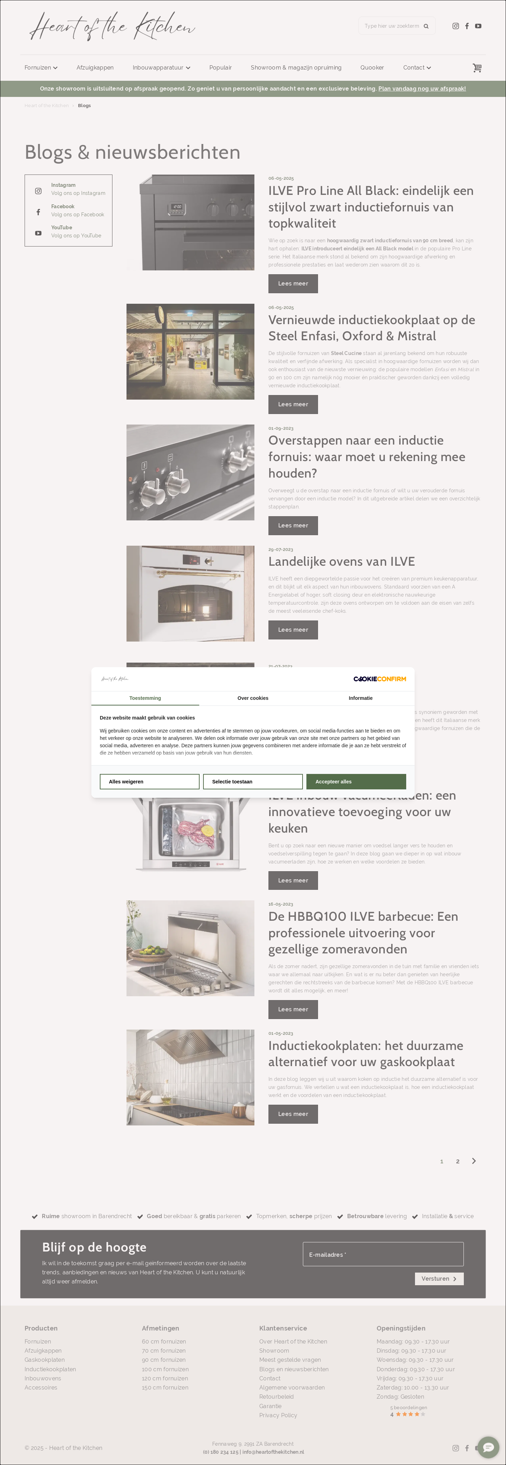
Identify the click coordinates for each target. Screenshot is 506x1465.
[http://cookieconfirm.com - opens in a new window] (379, 679)
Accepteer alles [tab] (334, 781)
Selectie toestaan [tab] (232, 781)
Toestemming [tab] (145, 698)
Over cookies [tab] (253, 698)
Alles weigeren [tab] (126, 781)
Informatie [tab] (361, 698)
